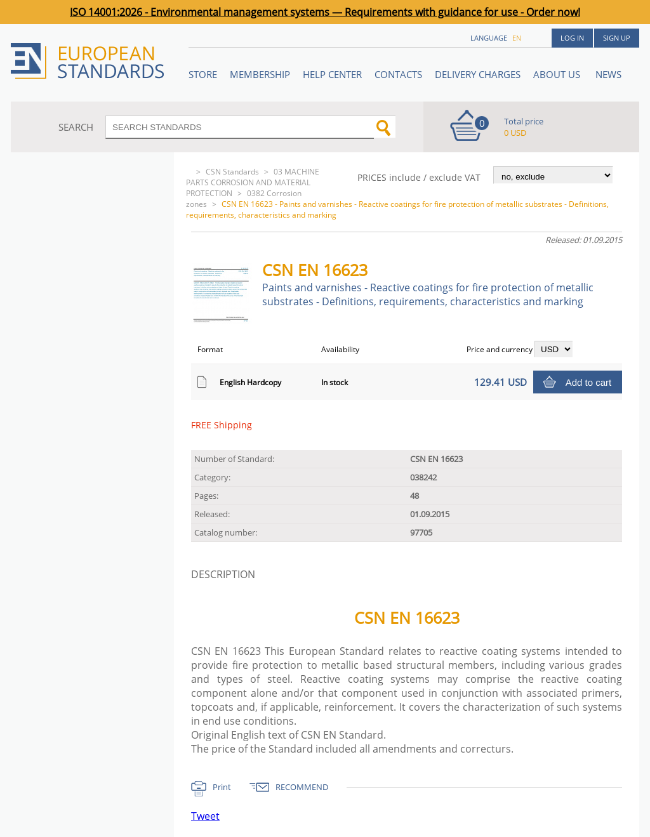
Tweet (205, 816)
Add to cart (589, 382)
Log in (572, 38)
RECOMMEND (301, 787)
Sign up (616, 38)
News (608, 74)
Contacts (398, 74)
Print (222, 787)
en (516, 38)
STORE (203, 74)
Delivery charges (478, 74)
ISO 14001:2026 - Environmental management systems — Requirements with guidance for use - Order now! (325, 12)
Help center (332, 74)
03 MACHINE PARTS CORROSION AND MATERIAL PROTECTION (252, 182)
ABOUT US (558, 74)
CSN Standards (232, 171)
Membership (260, 74)
